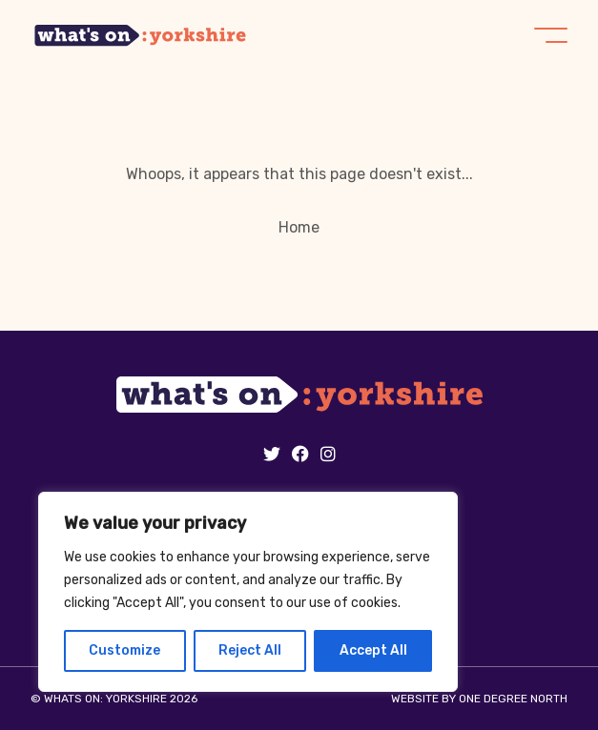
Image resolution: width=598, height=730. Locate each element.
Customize (124, 650)
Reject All (249, 650)
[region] (248, 592)
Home (299, 227)
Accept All (373, 650)
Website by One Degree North (479, 698)
